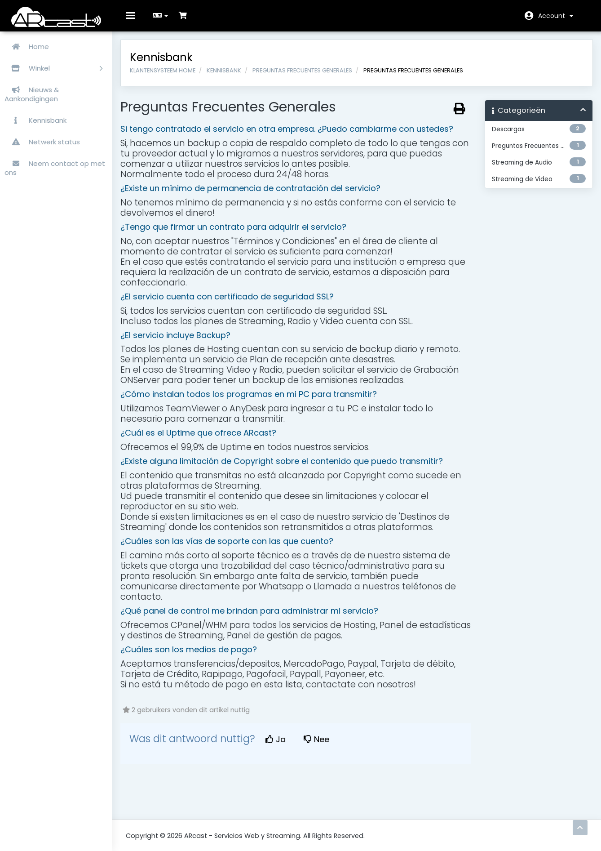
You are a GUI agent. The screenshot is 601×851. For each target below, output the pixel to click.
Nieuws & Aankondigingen (31, 94)
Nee (322, 744)
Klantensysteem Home (168, 75)
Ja (281, 744)
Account (555, 15)
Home (26, 46)
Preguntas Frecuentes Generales (308, 75)
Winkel (53, 68)
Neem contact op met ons (54, 168)
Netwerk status (42, 142)
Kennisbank (35, 120)
